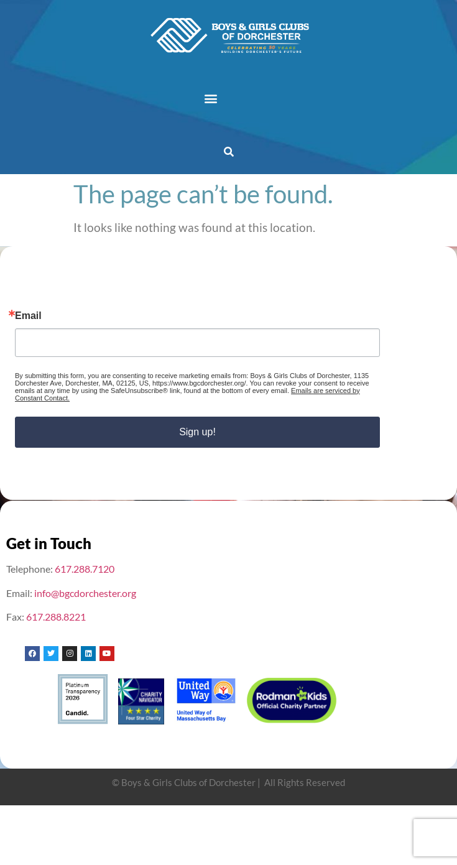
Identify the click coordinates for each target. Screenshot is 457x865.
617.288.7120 (84, 569)
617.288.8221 (56, 616)
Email (28, 316)
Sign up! (197, 432)
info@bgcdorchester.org (85, 593)
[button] (210, 98)
